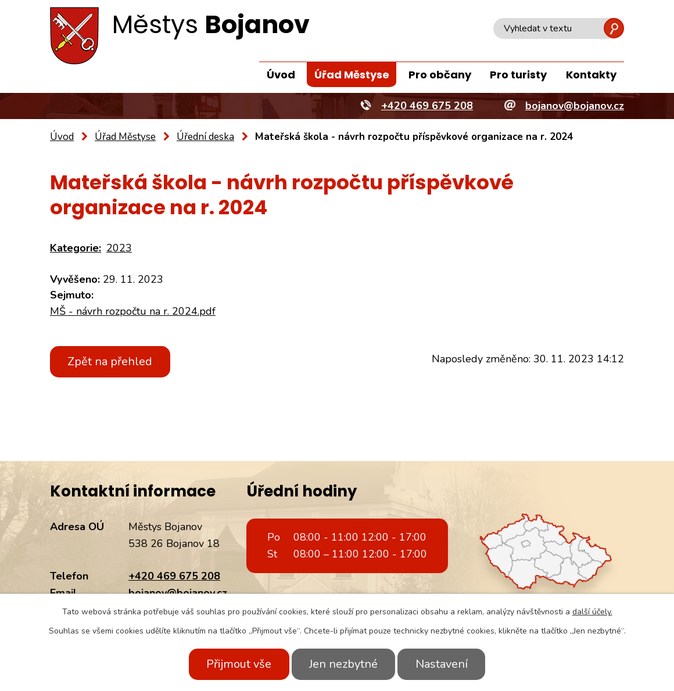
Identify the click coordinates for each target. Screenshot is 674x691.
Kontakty (591, 74)
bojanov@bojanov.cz (177, 593)
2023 (119, 248)
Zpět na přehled (111, 361)
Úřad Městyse (351, 74)
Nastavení (443, 664)
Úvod (281, 74)
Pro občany (439, 74)
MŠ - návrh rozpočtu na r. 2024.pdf (133, 311)
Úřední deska (205, 136)
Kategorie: (75, 248)
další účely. (592, 611)
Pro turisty (518, 74)
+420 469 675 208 (174, 576)
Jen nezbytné (343, 664)
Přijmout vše (237, 664)
